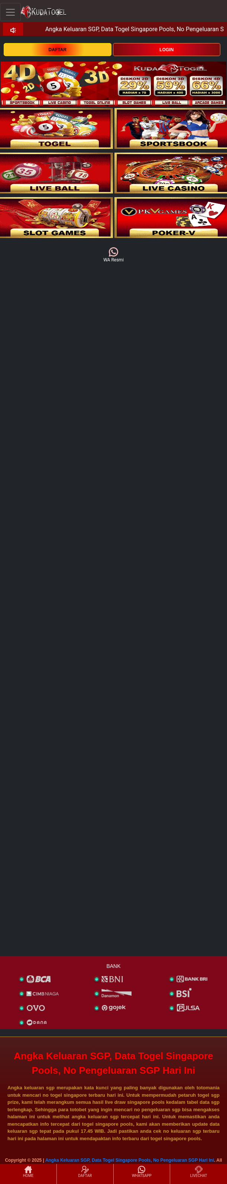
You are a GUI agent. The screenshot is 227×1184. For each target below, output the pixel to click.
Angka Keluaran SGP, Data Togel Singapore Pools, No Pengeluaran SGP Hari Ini (129, 1160)
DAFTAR (58, 49)
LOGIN (166, 49)
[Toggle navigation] (10, 12)
